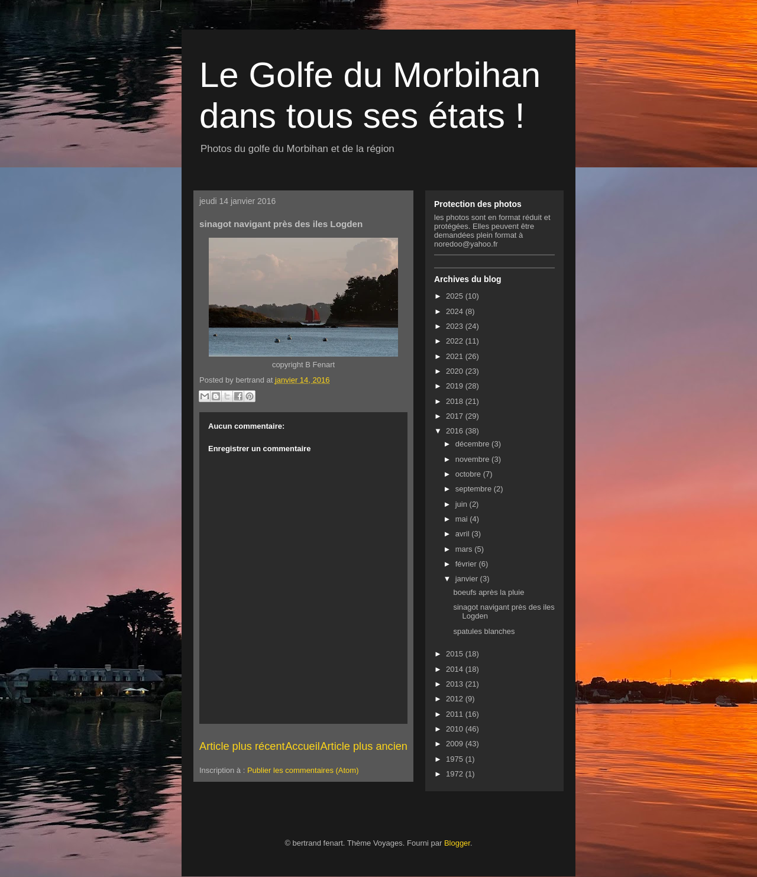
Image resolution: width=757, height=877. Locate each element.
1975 (455, 759)
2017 (455, 416)
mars (465, 549)
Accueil (302, 746)
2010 (455, 728)
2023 (455, 326)
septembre (474, 488)
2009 (455, 743)
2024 (455, 311)
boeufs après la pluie (488, 592)
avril (463, 533)
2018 (455, 401)
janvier (467, 578)
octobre (469, 474)
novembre (473, 459)
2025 (455, 296)
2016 (455, 430)
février (467, 563)
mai (462, 518)
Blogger (457, 843)
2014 (455, 669)
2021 (455, 356)
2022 (455, 340)
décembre (473, 443)
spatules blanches (484, 631)
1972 (455, 773)
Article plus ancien (363, 746)
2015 (455, 653)
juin (462, 504)
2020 (455, 371)
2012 (455, 698)
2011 (455, 714)
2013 (455, 683)
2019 (455, 385)
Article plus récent (242, 746)
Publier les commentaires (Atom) (303, 770)
